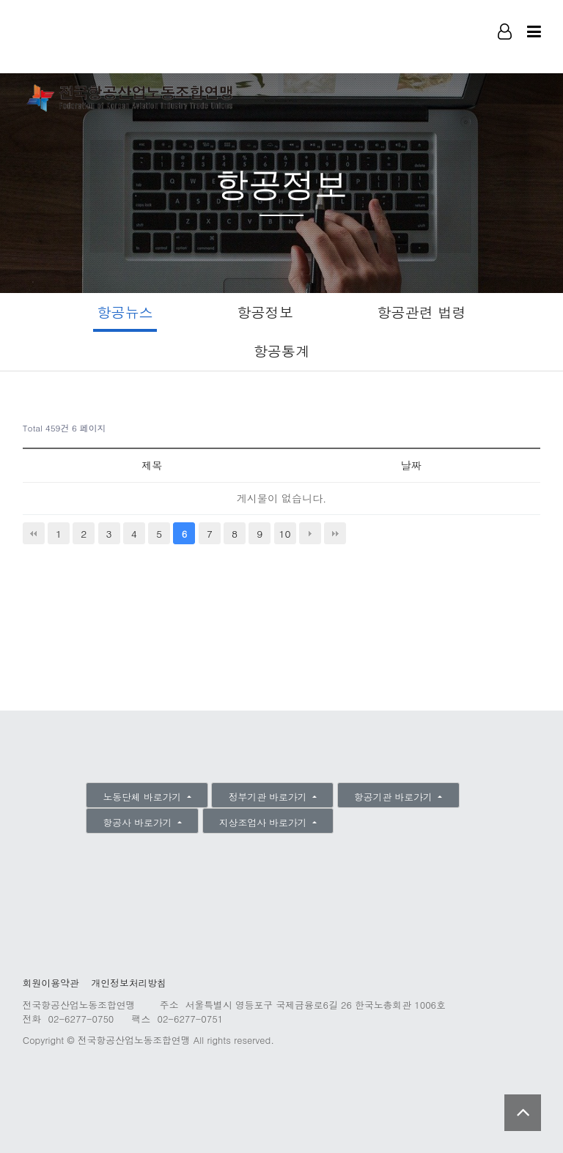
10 (284, 533)
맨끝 (335, 533)
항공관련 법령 (421, 312)
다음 (310, 533)
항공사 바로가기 (139, 822)
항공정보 (265, 312)
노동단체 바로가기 (144, 797)
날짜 (411, 465)
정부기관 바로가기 (269, 797)
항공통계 (282, 350)
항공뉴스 (125, 312)
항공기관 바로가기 (394, 797)
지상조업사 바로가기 (264, 822)
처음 (34, 533)
